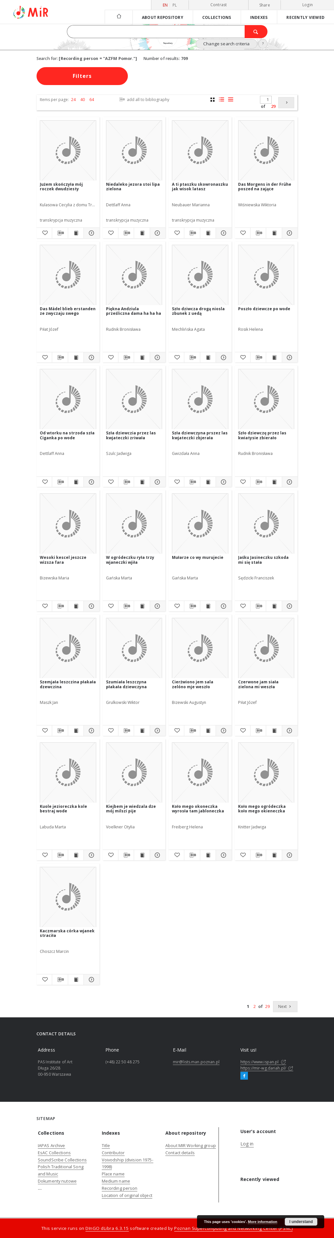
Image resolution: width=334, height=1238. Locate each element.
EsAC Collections (54, 1153)
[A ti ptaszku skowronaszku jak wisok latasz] (200, 151)
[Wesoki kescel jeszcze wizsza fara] (68, 524)
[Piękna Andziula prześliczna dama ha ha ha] (134, 275)
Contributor (113, 1153)
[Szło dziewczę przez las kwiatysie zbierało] (266, 399)
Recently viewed (305, 17)
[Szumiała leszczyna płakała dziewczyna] (134, 648)
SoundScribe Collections (62, 1160)
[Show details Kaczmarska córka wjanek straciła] (90, 979)
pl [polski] (175, 5)
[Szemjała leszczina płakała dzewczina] (68, 648)
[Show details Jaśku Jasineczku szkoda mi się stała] (288, 606)
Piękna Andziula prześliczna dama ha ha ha (133, 311)
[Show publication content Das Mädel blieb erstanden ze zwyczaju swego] (76, 357)
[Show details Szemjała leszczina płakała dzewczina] (90, 730)
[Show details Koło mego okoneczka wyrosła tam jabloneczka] (222, 855)
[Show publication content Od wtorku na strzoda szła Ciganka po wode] (76, 482)
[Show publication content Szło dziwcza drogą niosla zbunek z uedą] (208, 357)
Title (106, 1145)
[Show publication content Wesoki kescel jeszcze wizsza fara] (76, 606)
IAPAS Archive (51, 1145)
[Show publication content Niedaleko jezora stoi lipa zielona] (141, 233)
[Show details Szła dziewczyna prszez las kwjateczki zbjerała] (222, 482)
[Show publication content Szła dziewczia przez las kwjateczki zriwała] (141, 482)
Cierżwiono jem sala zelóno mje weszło (192, 684)
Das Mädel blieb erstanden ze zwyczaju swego (68, 311)
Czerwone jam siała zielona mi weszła (258, 684)
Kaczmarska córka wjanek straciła (67, 933)
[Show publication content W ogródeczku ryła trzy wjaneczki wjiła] (141, 606)
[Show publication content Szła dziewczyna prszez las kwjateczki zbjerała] (208, 482)
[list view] (231, 99)
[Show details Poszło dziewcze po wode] (288, 357)
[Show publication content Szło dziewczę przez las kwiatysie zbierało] (273, 482)
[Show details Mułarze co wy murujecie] (222, 606)
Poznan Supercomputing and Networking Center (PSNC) (233, 1228)
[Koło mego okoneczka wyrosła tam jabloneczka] (200, 773)
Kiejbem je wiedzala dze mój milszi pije (131, 809)
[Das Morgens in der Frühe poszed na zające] (266, 151)
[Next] (286, 102)
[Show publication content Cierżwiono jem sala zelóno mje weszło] (208, 730)
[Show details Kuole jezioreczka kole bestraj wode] (90, 855)
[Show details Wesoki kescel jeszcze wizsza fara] (90, 606)
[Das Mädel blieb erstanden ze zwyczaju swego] (68, 275)
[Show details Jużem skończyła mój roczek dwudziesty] (90, 233)
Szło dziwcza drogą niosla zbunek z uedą (198, 311)
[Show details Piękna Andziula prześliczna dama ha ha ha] (156, 357)
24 (73, 99)
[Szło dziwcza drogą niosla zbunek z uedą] (200, 275)
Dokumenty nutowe (57, 1181)
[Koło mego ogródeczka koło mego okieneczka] (266, 773)
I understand (301, 1221)
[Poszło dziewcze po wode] (266, 275)
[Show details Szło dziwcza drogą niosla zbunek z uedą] (222, 357)
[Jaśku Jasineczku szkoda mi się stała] (266, 524)
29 (273, 106)
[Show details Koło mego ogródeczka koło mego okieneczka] (288, 855)
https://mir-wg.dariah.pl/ (266, 1068)
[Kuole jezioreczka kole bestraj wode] (68, 773)
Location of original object (127, 1195)
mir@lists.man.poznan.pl (196, 1062)
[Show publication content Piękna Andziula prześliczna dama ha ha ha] (141, 357)
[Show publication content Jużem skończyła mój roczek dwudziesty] (76, 233)
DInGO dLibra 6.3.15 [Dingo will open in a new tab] (107, 1228)
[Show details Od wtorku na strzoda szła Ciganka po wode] (90, 482)
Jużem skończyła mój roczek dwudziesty (61, 187)
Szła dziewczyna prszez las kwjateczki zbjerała (200, 435)
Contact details (180, 1153)
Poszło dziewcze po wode (264, 309)
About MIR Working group (190, 1145)
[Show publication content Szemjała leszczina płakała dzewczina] (76, 730)
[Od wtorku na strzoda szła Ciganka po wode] (68, 399)
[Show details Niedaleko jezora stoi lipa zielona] (156, 233)
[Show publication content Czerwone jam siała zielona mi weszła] (273, 730)
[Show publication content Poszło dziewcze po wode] (273, 357)
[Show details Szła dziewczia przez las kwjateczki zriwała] (156, 482)
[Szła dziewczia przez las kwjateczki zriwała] (134, 399)
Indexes (259, 17)
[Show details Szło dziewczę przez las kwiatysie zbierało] (288, 482)
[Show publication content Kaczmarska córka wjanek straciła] (76, 979)
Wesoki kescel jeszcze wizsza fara (63, 560)
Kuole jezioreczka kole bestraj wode (63, 809)
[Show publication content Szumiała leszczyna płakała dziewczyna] (141, 730)
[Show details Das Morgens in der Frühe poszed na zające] (288, 233)
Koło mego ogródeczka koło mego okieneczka (262, 809)
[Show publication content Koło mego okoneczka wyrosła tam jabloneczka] (208, 855)
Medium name (116, 1181)
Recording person (120, 1188)
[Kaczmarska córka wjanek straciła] (68, 897)
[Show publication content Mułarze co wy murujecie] (208, 606)
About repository (162, 17)
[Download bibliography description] (60, 233)
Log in (247, 1144)
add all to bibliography (143, 99)
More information (262, 1222)
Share (264, 5)
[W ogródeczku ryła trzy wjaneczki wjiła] (134, 524)
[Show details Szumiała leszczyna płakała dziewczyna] (156, 730)
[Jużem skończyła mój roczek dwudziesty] (68, 151)
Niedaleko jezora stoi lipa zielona (133, 187)
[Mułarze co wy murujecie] (200, 524)
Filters (82, 76)
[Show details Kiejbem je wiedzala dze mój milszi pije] (156, 855)
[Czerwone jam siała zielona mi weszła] (266, 648)
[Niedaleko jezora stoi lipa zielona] (134, 151)
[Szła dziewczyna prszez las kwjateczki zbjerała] (200, 399)
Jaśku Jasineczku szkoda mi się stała (263, 560)
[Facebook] (244, 1076)
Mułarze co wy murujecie (197, 557)
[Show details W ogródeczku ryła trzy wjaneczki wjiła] (156, 606)
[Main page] (118, 17)
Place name (113, 1174)
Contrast (218, 4)
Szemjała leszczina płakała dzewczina (68, 684)
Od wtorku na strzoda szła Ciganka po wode (67, 435)
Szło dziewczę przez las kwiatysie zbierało (262, 435)
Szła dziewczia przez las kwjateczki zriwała (131, 435)
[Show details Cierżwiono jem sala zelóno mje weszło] (222, 730)
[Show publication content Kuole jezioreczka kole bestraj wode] (76, 855)
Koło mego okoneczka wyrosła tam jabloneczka (198, 809)
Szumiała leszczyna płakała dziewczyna (126, 684)
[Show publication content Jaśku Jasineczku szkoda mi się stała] (273, 606)
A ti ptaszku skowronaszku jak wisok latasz (200, 187)
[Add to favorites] (44, 233)
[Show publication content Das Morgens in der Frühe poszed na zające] (273, 233)
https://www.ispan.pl (263, 1062)
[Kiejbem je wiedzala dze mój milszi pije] (134, 773)
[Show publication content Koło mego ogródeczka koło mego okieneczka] (273, 855)
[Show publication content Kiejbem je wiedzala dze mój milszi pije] (141, 855)
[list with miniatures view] (222, 99)
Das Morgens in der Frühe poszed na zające (264, 187)
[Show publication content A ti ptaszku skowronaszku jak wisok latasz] (208, 233)
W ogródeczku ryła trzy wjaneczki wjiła (130, 560)
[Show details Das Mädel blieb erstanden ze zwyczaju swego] (90, 357)
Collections (216, 17)
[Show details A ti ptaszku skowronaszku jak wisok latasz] (222, 233)
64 (91, 99)
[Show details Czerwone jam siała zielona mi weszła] (288, 730)
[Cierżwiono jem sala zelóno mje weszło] (200, 648)
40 (82, 99)
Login (307, 4)
